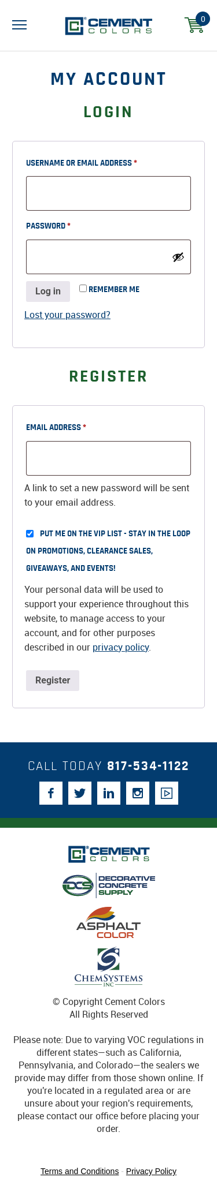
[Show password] (178, 257)
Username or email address (98, 161)
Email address (73, 425)
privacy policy (121, 647)
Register (52, 680)
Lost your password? (67, 314)
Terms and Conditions (80, 1171)
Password (65, 224)
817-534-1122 (148, 766)
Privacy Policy (151, 1171)
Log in (48, 291)
